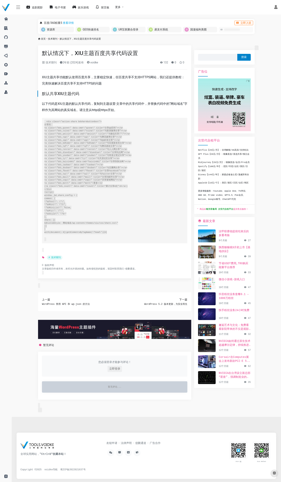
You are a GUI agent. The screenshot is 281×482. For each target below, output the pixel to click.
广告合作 (155, 443)
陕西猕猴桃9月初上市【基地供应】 (234, 249)
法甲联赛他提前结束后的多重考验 (234, 233)
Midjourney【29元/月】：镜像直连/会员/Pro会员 (224, 162)
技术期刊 (52, 38)
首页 (43, 38)
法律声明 (126, 443)
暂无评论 (48, 345)
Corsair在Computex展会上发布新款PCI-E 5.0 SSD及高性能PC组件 (234, 359)
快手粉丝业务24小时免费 (234, 310)
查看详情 (68, 22)
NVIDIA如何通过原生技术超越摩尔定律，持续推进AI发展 (234, 343)
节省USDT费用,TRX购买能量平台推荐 (233, 265)
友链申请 (111, 443)
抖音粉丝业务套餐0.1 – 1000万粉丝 (234, 296)
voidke (92, 62)
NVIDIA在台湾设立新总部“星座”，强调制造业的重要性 (234, 375)
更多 (118, 7)
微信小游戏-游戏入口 (232, 279)
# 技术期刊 (55, 257)
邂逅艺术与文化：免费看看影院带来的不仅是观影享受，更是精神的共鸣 (234, 327)
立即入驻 (243, 22)
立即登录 (114, 368)
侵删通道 (130, 269)
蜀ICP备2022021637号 (73, 469)
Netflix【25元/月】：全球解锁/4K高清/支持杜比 (223, 150)
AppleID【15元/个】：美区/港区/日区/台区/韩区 (223, 183)
